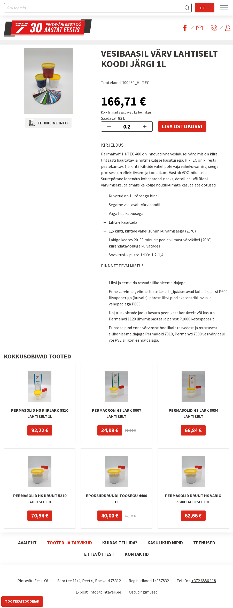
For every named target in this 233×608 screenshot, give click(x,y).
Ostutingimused (143, 592)
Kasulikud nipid (165, 543)
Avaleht (27, 543)
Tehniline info (48, 123)
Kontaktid (137, 554)
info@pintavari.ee (105, 592)
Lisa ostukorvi (182, 126)
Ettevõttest (99, 554)
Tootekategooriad (22, 601)
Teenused (204, 543)
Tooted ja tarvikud (69, 543)
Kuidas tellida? (119, 543)
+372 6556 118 (203, 580)
